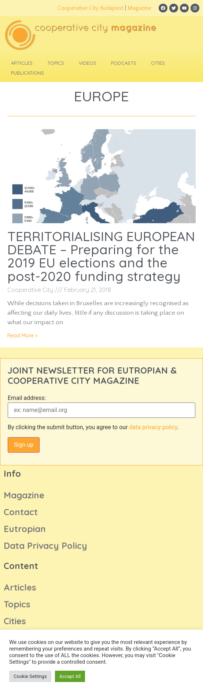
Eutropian (25, 528)
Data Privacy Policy (45, 545)
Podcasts (123, 63)
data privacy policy (153, 427)
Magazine (139, 8)
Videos (87, 63)
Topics (55, 63)
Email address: (27, 398)
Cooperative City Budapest (90, 8)
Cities (158, 63)
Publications (27, 73)
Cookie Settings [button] (30, 676)
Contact (21, 511)
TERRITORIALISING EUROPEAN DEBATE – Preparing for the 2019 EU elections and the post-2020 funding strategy (101, 256)
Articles (22, 63)
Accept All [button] (70, 676)
